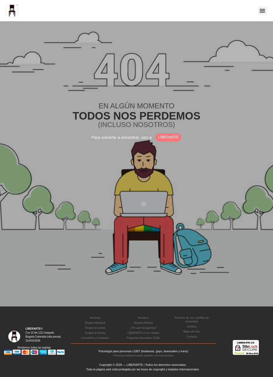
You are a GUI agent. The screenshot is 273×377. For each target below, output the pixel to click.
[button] (262, 10)
